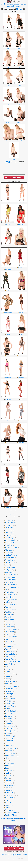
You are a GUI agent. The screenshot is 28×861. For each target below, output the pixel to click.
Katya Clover (8, 399)
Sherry (19, 9)
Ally (6, 800)
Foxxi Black (9, 535)
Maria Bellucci (10, 711)
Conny (7, 778)
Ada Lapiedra (10, 654)
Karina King (9, 624)
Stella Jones (9, 632)
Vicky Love (9, 570)
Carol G (8, 291)
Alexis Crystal (10, 584)
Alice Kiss (21, 312)
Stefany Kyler (10, 689)
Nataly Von (9, 790)
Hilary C (8, 334)
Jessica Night (10, 567)
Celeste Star (9, 718)
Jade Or (8, 669)
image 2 (19, 29)
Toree (7, 684)
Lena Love (21, 246)
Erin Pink (8, 713)
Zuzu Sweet (9, 703)
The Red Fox (21, 442)
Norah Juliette (10, 731)
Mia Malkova (10, 594)
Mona (21, 334)
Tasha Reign (9, 619)
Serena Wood (10, 698)
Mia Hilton (21, 291)
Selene (7, 676)
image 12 (19, 121)
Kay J (7, 773)
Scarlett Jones (10, 592)
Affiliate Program (16, 856)
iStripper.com (10, 161)
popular (3, 4)
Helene (8, 602)
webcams (23, 4)
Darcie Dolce (10, 674)
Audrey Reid (9, 659)
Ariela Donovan (11, 755)
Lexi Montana (10, 562)
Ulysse (7, 696)
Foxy (7, 708)
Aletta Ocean (21, 224)
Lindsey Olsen (8, 267)
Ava (6, 666)
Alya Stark (9, 798)
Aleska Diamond (8, 312)
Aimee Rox (9, 560)
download (10, 6)
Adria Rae (8, 617)
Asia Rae (8, 572)
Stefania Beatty (11, 686)
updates (10, 4)
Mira (7, 760)
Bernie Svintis (10, 577)
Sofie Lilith (9, 701)
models (16, 4)
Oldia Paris (9, 805)
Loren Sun (9, 530)
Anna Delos (9, 763)
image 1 (8, 29)
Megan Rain (9, 542)
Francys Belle (10, 753)
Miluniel (8, 802)
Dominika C (9, 780)
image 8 (19, 84)
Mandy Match (21, 356)
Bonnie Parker (21, 267)
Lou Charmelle (10, 748)
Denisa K (8, 224)
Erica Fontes (8, 269)
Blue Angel (21, 486)
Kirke (7, 671)
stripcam (18, 6)
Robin (7, 607)
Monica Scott (10, 580)
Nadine (8, 723)
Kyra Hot (8, 442)
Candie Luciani (10, 738)
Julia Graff (9, 634)
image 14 (19, 140)
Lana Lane (9, 525)
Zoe (6, 768)
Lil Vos (7, 679)
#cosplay (9, 514)
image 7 (8, 84)
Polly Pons (9, 614)
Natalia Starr (10, 651)
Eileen (8, 421)
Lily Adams (9, 656)
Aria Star (8, 750)
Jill (6, 758)
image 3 (8, 47)
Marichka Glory (11, 812)
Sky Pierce (9, 765)
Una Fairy (8, 532)
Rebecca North (10, 644)
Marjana (8, 356)
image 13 (8, 140)
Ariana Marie (10, 795)
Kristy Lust (21, 202)
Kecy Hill (8, 597)
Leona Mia (8, 464)
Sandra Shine (8, 507)
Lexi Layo (8, 775)
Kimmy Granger (11, 629)
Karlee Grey (9, 736)
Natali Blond (21, 377)
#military (13, 514)
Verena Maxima (11, 540)
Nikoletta (8, 550)
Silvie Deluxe (10, 726)
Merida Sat (9, 520)
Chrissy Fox (9, 706)
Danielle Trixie (10, 815)
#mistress (18, 514)
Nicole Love (9, 582)
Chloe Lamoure (11, 587)
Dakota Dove (10, 609)
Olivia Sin (8, 641)
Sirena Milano (10, 741)
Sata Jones (8, 486)
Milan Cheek (10, 523)
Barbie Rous (9, 716)
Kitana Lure (9, 627)
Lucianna (8, 246)
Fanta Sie (8, 721)
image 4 (19, 47)
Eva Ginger (9, 693)
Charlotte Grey (10, 728)
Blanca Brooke (10, 575)
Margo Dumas (10, 599)
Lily (6, 807)
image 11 (8, 121)
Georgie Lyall (10, 681)
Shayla (7, 788)
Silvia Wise (9, 770)
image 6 (19, 66)
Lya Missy (8, 202)
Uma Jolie (8, 691)
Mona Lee (21, 507)
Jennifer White (10, 637)
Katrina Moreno (11, 555)
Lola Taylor (9, 664)
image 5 (8, 66)
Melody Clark (10, 604)
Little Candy (9, 557)
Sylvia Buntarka (11, 649)
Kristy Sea (9, 745)
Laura (7, 743)
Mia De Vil (9, 793)
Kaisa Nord (9, 528)
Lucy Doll (8, 552)
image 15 (14, 158)
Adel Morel (9, 785)
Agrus (7, 733)
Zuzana (8, 646)
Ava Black (8, 612)
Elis (21, 464)
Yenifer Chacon (11, 547)
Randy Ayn (9, 810)
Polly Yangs (9, 537)
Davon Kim (9, 639)
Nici (6, 589)
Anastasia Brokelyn (12, 661)
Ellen (21, 399)
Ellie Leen (8, 622)
